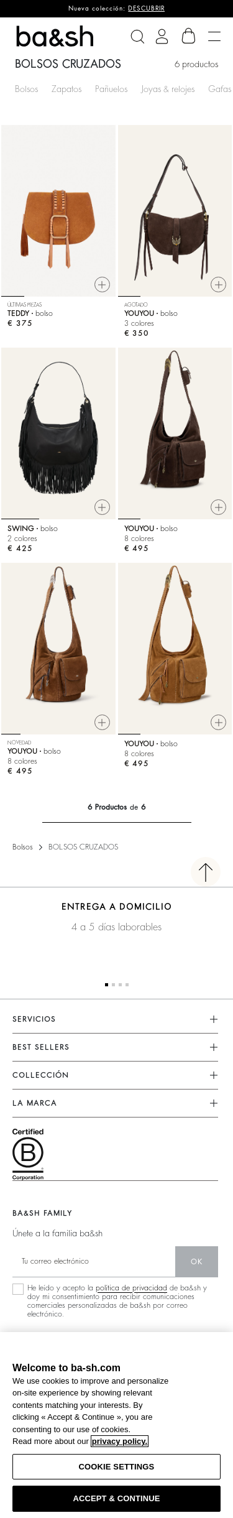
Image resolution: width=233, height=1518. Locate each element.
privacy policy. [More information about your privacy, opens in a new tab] (119, 1441)
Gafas (219, 89)
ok (197, 1262)
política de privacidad (131, 1288)
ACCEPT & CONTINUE (116, 1498)
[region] (116, 1425)
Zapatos (66, 89)
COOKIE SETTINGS (117, 1466)
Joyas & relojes (167, 89)
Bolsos (26, 89)
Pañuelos (111, 89)
